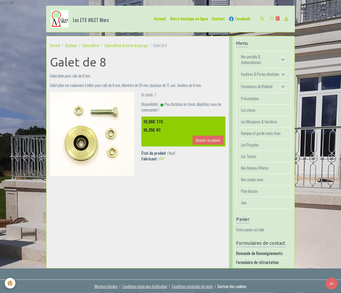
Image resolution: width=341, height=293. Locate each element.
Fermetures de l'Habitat (257, 86)
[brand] (80, 18)
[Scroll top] (331, 283)
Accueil (160, 19)
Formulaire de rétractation (257, 262)
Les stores (248, 110)
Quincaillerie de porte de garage (126, 45)
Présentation (250, 98)
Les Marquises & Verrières (259, 122)
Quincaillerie (90, 45)
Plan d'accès (249, 191)
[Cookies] (10, 283)
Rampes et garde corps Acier (261, 133)
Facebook (239, 19)
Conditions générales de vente (192, 286)
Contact (218, 19)
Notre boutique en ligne (188, 19)
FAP (162, 159)
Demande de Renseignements (259, 253)
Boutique (71, 45)
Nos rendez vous (252, 179)
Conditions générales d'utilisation (144, 286)
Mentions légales (106, 286)
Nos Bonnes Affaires (255, 168)
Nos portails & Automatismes (251, 59)
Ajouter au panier (208, 140)
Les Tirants (248, 156)
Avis (244, 203)
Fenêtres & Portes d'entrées (260, 74)
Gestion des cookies (232, 286)
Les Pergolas (250, 145)
